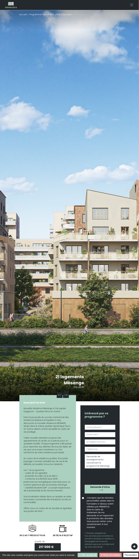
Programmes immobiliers (42, 14)
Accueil (23, 14)
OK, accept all (87, 555)
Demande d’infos (100, 487)
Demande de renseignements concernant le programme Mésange (100, 461)
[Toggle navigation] (132, 5)
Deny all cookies (110, 555)
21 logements (70, 377)
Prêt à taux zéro (64, 14)
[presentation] (101, 475)
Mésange (74, 383)
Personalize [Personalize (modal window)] (131, 555)
